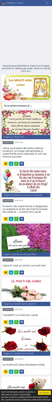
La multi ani (8, 142)
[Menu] (47, 3)
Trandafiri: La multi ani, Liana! (20, 315)
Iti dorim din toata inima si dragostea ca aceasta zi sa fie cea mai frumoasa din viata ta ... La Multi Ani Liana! (25, 209)
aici (28, 71)
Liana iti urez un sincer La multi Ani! (24, 265)
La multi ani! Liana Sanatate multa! (24, 364)
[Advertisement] (26, 34)
